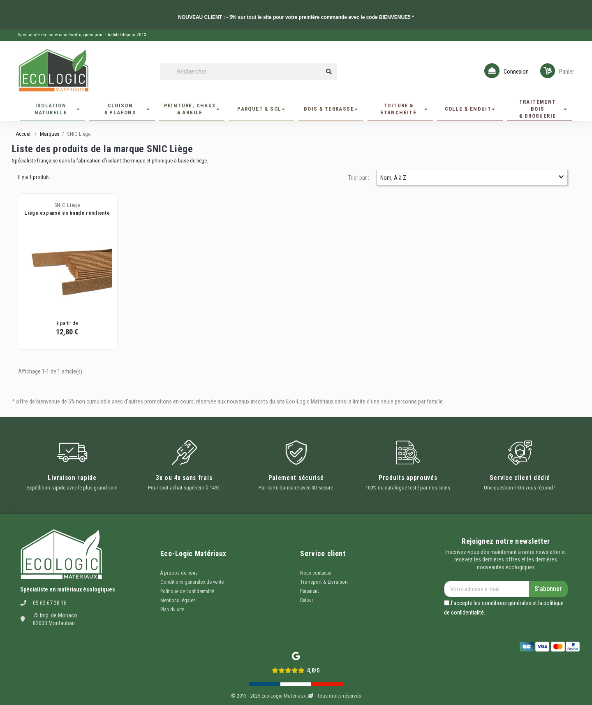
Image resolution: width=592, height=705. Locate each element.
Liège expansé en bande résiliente (67, 213)
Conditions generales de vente (192, 582)
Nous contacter (316, 573)
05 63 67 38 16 (50, 603)
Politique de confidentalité (187, 591)
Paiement (309, 591)
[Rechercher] (248, 71)
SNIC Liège (67, 205)
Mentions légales (178, 600)
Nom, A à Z (472, 177)
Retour (306, 600)
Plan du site (172, 609)
